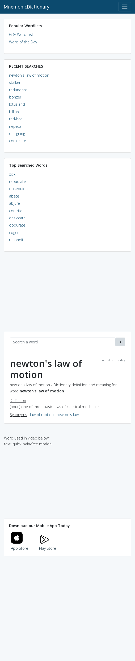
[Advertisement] (67, 294)
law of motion (42, 414)
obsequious (19, 188)
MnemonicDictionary (26, 6)
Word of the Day (23, 41)
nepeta (15, 126)
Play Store (47, 545)
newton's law (68, 414)
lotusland (17, 104)
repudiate (17, 181)
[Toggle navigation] (124, 6)
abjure (14, 203)
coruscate (17, 140)
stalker (14, 82)
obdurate (17, 225)
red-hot (15, 118)
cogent (15, 232)
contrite (15, 210)
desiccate (17, 217)
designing (17, 133)
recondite (17, 239)
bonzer (15, 97)
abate (14, 196)
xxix (12, 174)
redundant (18, 89)
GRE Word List (21, 34)
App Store (19, 545)
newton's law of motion (29, 75)
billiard (14, 111)
